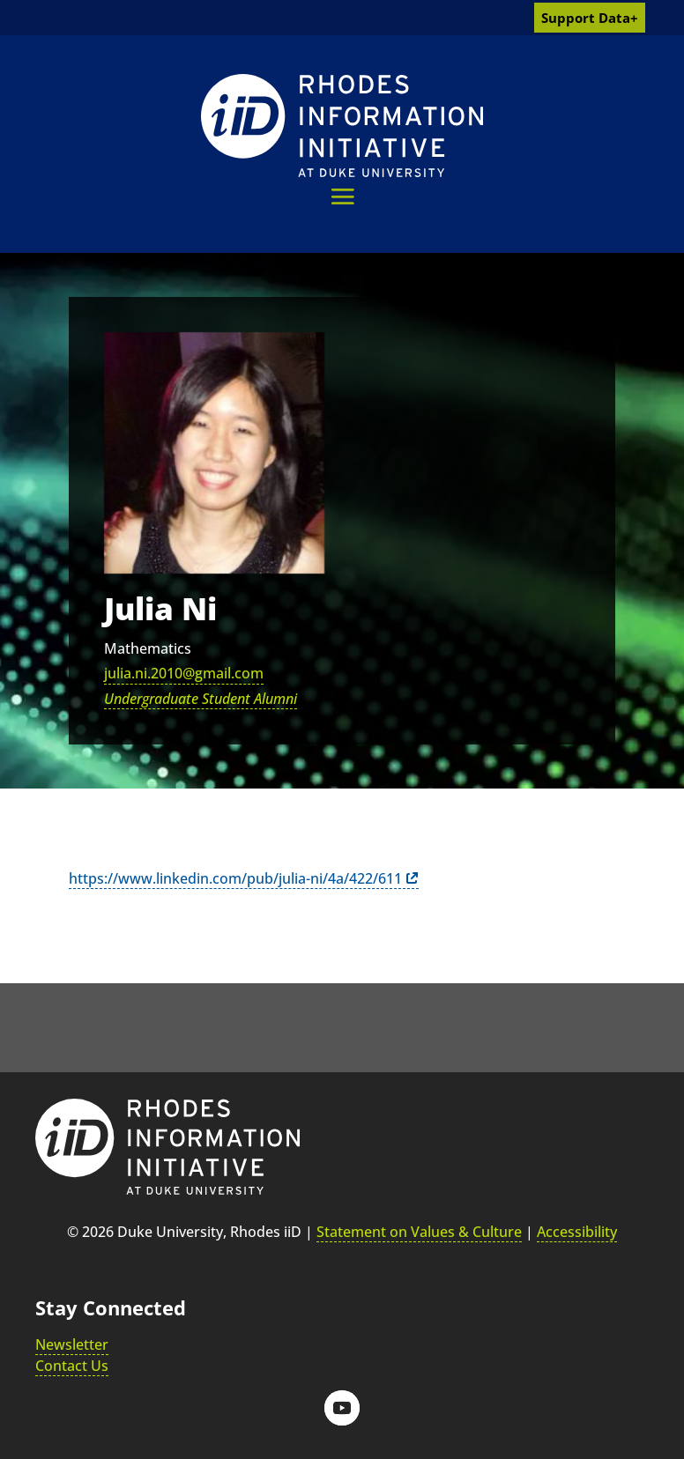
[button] (342, 196)
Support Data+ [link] (589, 17)
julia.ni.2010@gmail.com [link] (184, 673)
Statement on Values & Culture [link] (419, 1231)
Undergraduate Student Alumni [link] (200, 698)
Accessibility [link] (577, 1231)
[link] (342, 125)
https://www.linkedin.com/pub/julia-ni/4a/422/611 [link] (235, 878)
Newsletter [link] (71, 1344)
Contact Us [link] (71, 1365)
